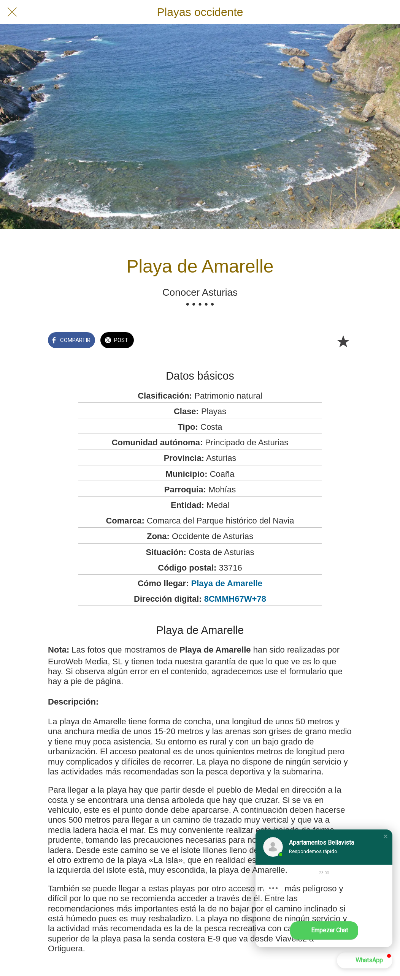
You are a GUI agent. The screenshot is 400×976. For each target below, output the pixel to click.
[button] (385, 836)
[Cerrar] (12, 12)
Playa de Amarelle (227, 583)
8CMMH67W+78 (235, 599)
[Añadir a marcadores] (343, 341)
